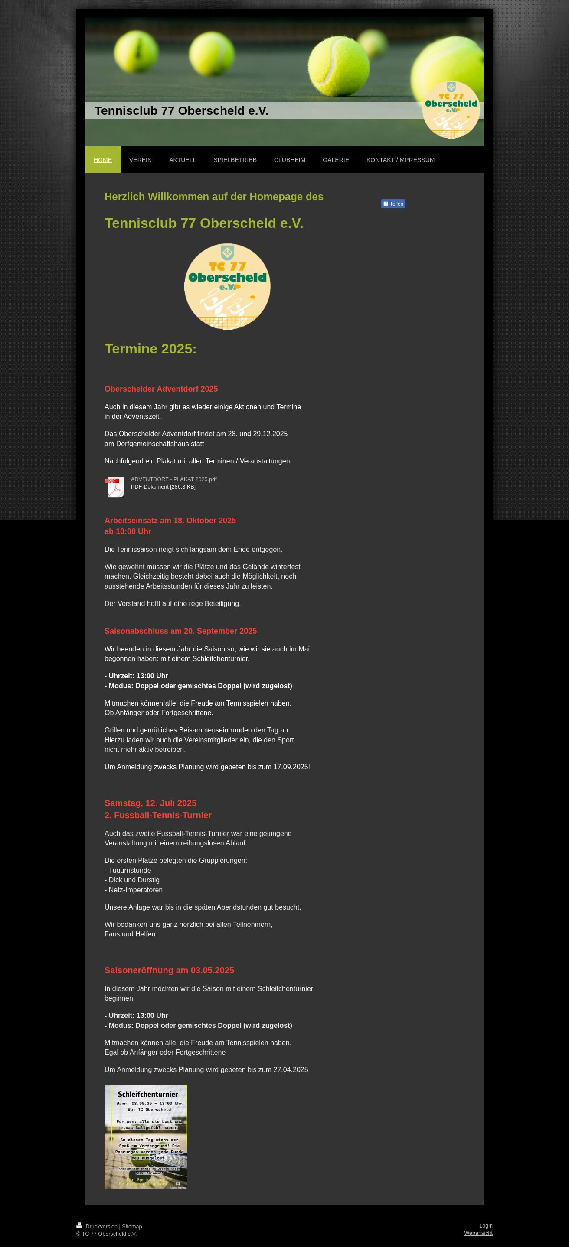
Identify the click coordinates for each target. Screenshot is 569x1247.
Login (486, 1226)
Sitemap (132, 1227)
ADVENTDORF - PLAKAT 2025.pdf (174, 479)
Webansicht (478, 1233)
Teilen (393, 204)
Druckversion (97, 1227)
